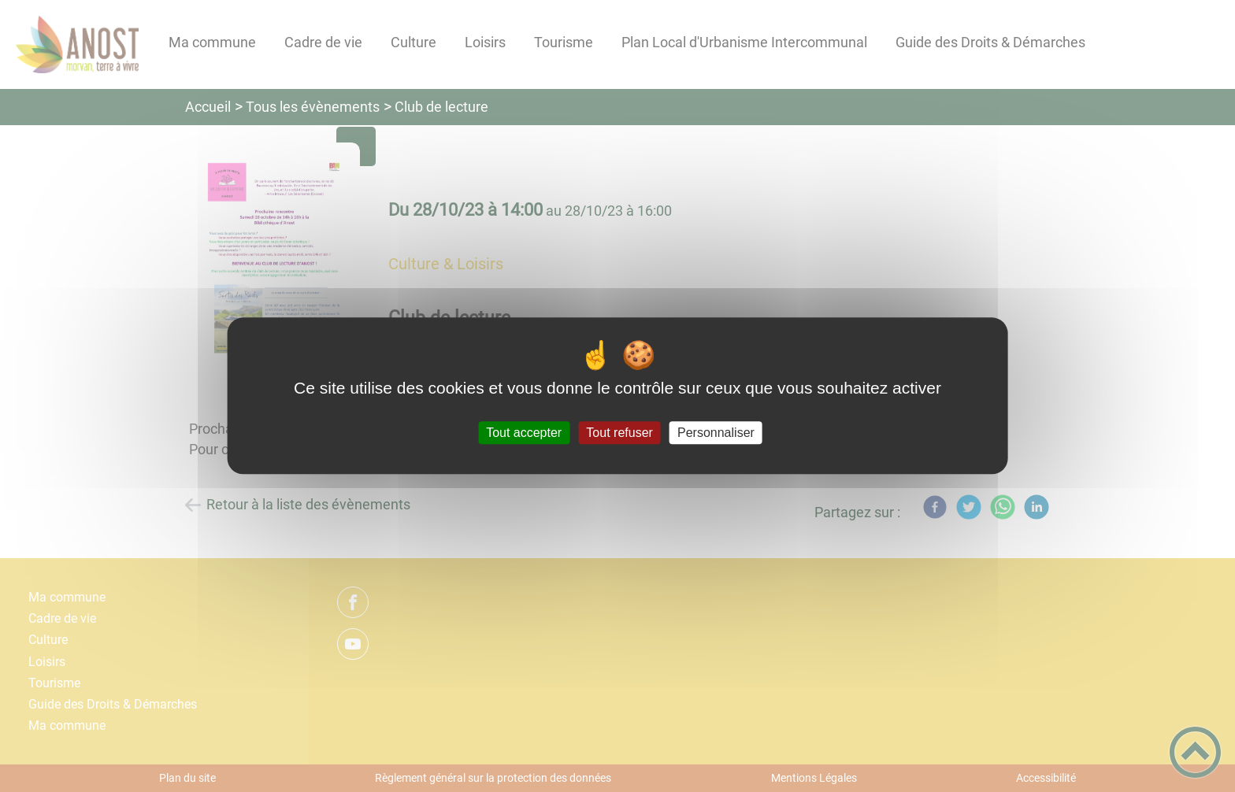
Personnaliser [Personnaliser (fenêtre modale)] (716, 432)
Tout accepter (524, 432)
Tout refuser (619, 432)
